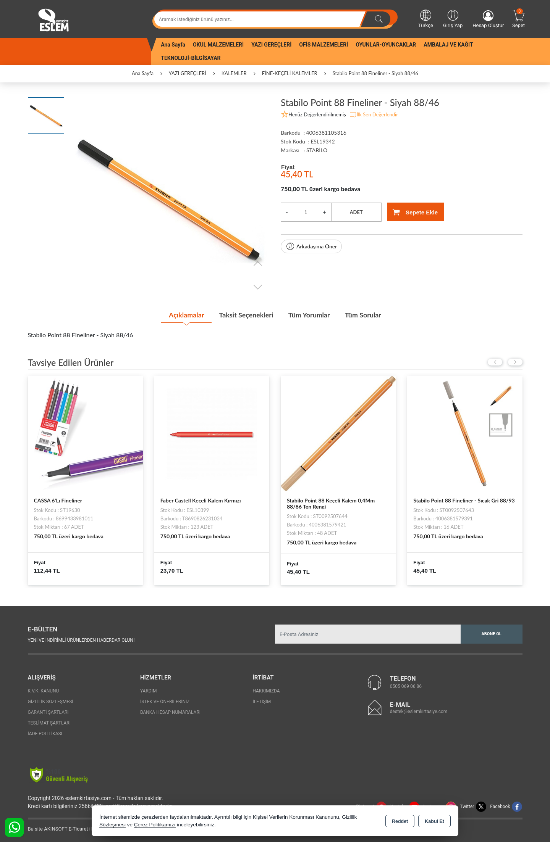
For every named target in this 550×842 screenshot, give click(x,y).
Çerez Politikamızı (155, 825)
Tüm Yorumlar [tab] (309, 315)
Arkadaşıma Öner (311, 246)
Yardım (148, 691)
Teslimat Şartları (49, 723)
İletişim (261, 701)
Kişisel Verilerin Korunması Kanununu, (297, 817)
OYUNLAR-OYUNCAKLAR (386, 45)
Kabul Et (434, 821)
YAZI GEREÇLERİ (271, 45)
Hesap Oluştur (488, 19)
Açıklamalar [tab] (185, 315)
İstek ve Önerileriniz (165, 701)
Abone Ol (491, 633)
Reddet (400, 821)
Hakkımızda (266, 691)
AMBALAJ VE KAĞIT (448, 45)
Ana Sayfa (173, 45)
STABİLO (316, 150)
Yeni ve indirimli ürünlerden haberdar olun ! (82, 639)
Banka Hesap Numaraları (170, 712)
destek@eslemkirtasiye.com (419, 711)
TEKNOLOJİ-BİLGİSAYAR (190, 58)
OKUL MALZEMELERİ (218, 45)
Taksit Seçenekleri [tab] (245, 315)
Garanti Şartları (48, 712)
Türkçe (425, 18)
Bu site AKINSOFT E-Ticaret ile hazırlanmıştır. (77, 829)
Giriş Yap (453, 18)
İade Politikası (45, 733)
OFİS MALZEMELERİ (323, 45)
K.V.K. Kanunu (43, 691)
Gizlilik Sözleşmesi (50, 701)
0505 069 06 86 (406, 686)
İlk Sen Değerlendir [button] (373, 115)
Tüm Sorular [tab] (364, 315)
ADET (356, 212)
